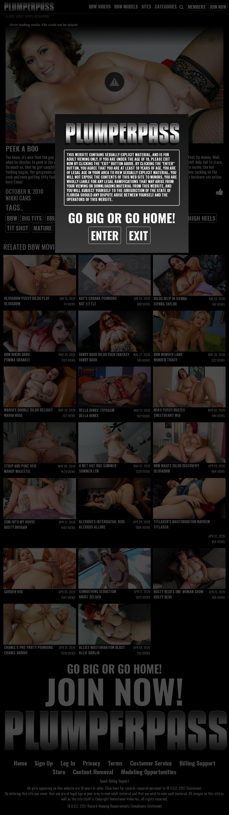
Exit (138, 235)
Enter (105, 235)
